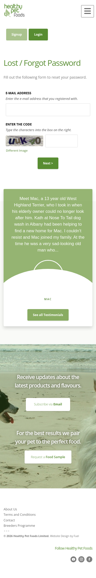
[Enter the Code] (61, 141)
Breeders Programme (19, 525)
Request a (48, 457)
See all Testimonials (48, 315)
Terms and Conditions (20, 514)
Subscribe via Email (48, 400)
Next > (48, 163)
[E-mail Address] (48, 109)
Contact (9, 520)
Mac (48, 299)
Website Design (59, 536)
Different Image (17, 150)
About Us (10, 509)
